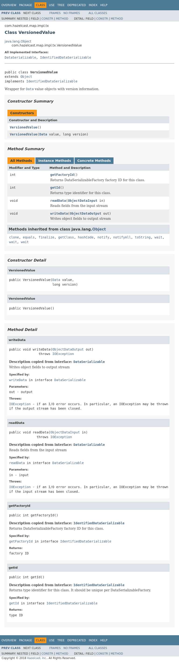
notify (103, 237)
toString (143, 237)
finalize (46, 237)
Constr (47, 18)
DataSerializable (20, 57)
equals (29, 237)
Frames (55, 13)
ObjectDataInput (82, 200)
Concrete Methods (94, 161)
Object (26, 76)
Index (93, 5)
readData (58, 200)
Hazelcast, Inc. (37, 658)
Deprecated (76, 5)
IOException (63, 354)
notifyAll (122, 237)
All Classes (98, 13)
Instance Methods (54, 161)
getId (55, 187)
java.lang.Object (18, 41)
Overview (8, 5)
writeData (59, 213)
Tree (61, 5)
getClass (66, 237)
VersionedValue (23, 127)
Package (25, 5)
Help (103, 5)
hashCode (85, 237)
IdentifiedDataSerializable (65, 57)
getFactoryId (62, 175)
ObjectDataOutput (85, 213)
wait (158, 237)
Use (52, 5)
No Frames (71, 13)
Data (43, 134)
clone (14, 237)
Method (62, 18)
